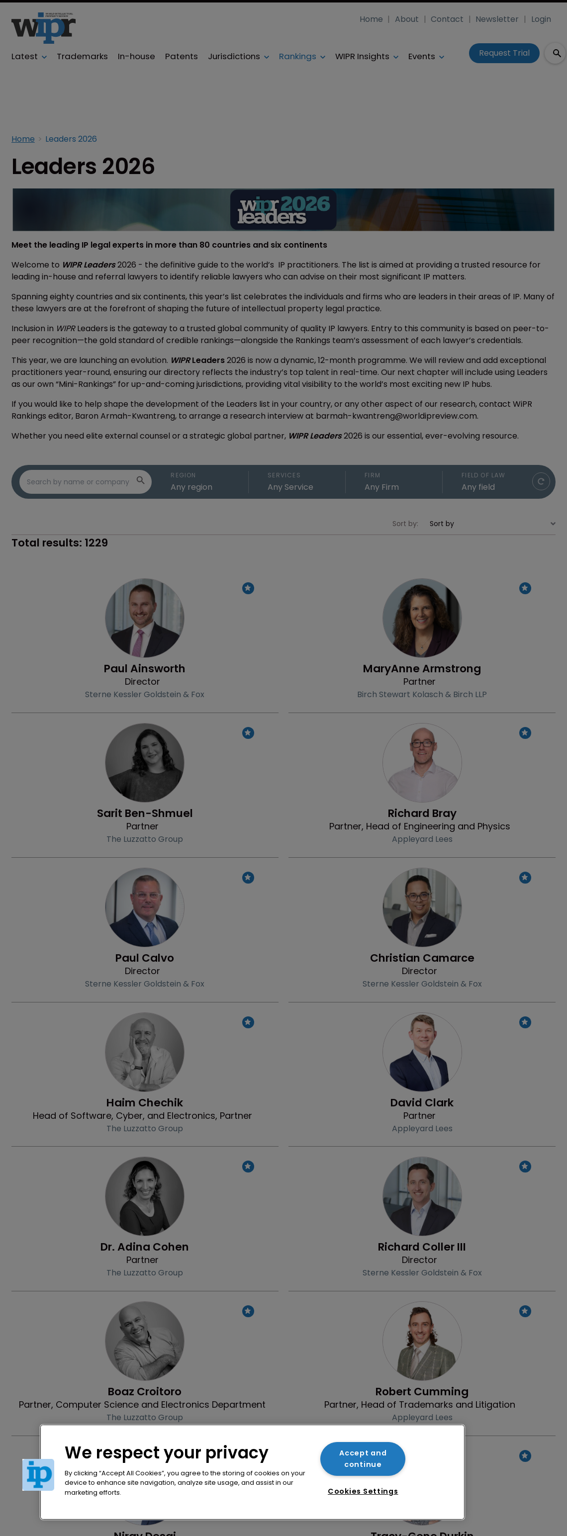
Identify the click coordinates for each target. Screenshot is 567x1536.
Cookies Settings (363, 1491)
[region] (252, 1472)
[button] (38, 1475)
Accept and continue (362, 1458)
